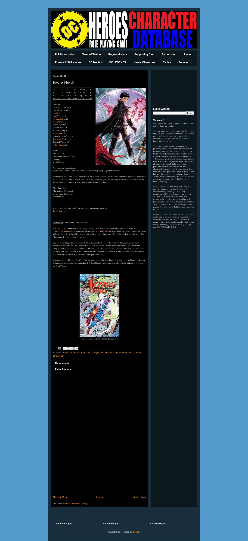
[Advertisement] (99, 469)
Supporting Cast (144, 54)
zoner (61, 356)
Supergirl (95, 231)
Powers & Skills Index (68, 62)
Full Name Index (64, 54)
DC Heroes (75, 352)
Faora (84, 352)
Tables (167, 62)
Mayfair (108, 352)
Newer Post (60, 497)
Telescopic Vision (60, 139)
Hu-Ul (90, 352)
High (73, 171)
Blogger (136, 532)
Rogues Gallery (117, 54)
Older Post (139, 497)
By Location (169, 54)
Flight (55, 113)
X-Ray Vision (58, 145)
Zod (105, 231)
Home (100, 497)
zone (55, 356)
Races (187, 54)
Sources (183, 62)
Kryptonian (99, 352)
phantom (117, 352)
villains (139, 352)
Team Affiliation (91, 54)
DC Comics (63, 352)
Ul (133, 352)
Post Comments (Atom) (76, 504)
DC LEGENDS (117, 62)
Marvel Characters (144, 62)
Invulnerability (59, 119)
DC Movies (95, 62)
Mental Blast (58, 122)
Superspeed (57, 133)
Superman (63, 211)
